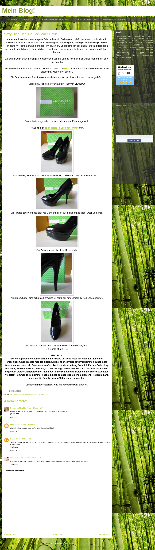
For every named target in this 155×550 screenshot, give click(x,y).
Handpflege (140, 43)
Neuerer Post (10, 535)
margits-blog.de (16, 458)
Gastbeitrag (149, 38)
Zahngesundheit (147, 55)
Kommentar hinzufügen (14, 470)
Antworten (14, 417)
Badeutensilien (133, 36)
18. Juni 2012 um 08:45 (32, 458)
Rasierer (150, 47)
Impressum (28, 19)
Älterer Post (104, 535)
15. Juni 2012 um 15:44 (35, 408)
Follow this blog (134, 140)
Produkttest (29, 394)
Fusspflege (140, 38)
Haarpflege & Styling (125, 43)
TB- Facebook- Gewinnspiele (54, 19)
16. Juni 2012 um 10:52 (25, 439)
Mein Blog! (18, 10)
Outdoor (133, 47)
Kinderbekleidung (121, 45)
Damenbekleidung (122, 38)
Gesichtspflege (121, 40)
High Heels (14, 394)
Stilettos (44, 394)
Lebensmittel (121, 47)
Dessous (132, 38)
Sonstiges (139, 52)
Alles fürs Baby (121, 36)
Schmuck (137, 50)
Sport (151, 53)
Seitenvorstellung (122, 53)
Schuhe (37, 394)
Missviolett (14, 425)
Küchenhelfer (137, 45)
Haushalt (149, 43)
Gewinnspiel (147, 40)
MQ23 (21, 394)
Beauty (142, 36)
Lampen (150, 45)
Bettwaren (149, 36)
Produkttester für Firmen (115, 19)
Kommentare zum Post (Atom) (61, 543)
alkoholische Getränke (124, 57)
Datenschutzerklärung (86, 19)
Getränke (134, 40)
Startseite (12, 19)
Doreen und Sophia (18, 408)
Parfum (141, 47)
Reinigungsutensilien (123, 50)
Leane (12, 439)
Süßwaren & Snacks (127, 55)
